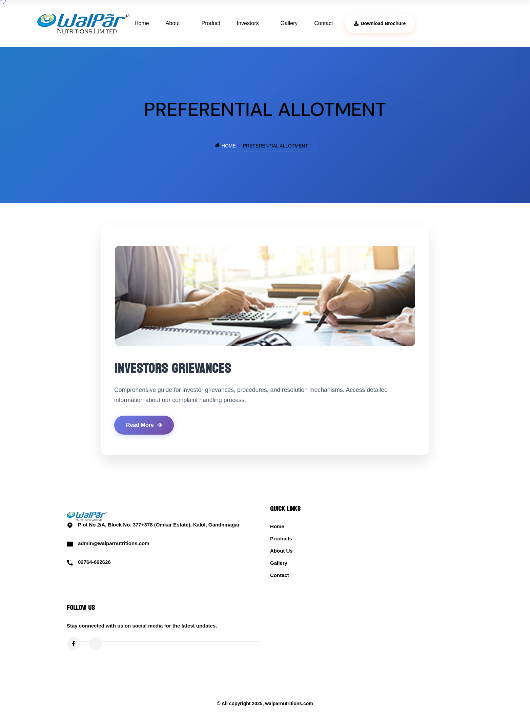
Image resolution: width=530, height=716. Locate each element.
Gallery (289, 23)
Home (142, 23)
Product (211, 23)
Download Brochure (380, 23)
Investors (248, 23)
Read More (144, 425)
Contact (323, 23)
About (173, 23)
